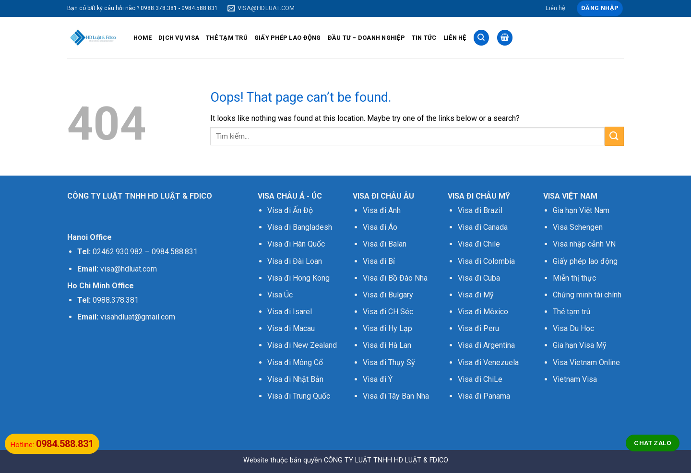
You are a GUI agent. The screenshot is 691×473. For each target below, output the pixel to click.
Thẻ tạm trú (571, 311)
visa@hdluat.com (128, 268)
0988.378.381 (116, 300)
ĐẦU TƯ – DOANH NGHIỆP (366, 37)
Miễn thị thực (574, 278)
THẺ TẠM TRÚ (227, 37)
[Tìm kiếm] (481, 38)
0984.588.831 (175, 251)
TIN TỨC (424, 37)
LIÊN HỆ (454, 37)
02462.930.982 (118, 251)
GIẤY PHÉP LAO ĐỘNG (287, 37)
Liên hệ (555, 8)
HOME (142, 37)
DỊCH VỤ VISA (178, 37)
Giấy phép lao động (585, 261)
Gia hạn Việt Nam (581, 210)
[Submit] (614, 136)
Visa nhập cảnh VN (584, 243)
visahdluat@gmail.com (137, 316)
